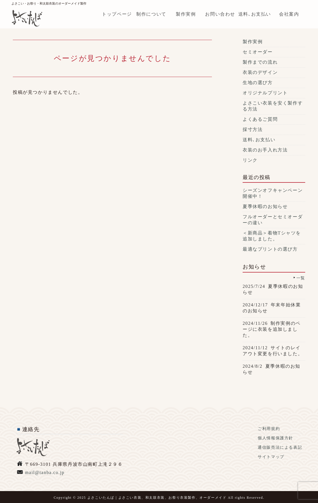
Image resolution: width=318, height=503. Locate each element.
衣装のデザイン (260, 72)
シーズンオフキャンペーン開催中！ (273, 193)
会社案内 (289, 14)
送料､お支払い (254, 14)
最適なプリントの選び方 (270, 249)
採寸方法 (253, 129)
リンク (250, 160)
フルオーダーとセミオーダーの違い (273, 219)
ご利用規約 (269, 429)
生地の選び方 (258, 82)
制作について (151, 14)
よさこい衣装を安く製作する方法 (273, 106)
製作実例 (186, 14)
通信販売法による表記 (280, 447)
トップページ (117, 14)
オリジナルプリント (265, 92)
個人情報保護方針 (275, 438)
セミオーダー (258, 51)
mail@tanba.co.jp (45, 472)
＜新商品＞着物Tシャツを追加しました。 (272, 235)
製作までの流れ (260, 62)
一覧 (300, 278)
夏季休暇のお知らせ (265, 206)
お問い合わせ (220, 14)
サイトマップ (271, 457)
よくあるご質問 (260, 119)
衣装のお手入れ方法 (265, 149)
